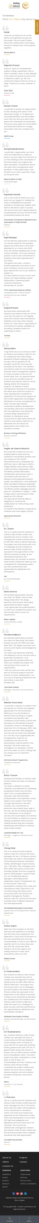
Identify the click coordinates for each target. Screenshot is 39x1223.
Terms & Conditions (28, 1184)
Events (5, 1177)
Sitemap (23, 1177)
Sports (5, 1187)
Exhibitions (6, 1174)
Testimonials (25, 1174)
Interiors (5, 1180)
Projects (23, 1157)
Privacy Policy (25, 1180)
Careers (23, 1162)
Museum (5, 1184)
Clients (5, 1162)
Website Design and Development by (19, 1199)
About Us (6, 1157)
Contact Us (7, 1166)
